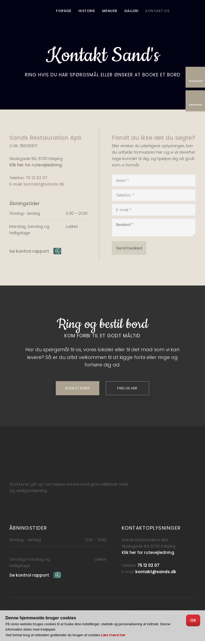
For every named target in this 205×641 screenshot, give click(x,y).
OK (193, 620)
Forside (64, 10)
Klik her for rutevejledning (35, 165)
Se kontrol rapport (29, 251)
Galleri (131, 10)
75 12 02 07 (37, 178)
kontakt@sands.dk (43, 184)
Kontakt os (157, 10)
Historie (86, 10)
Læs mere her (113, 635)
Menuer (109, 10)
